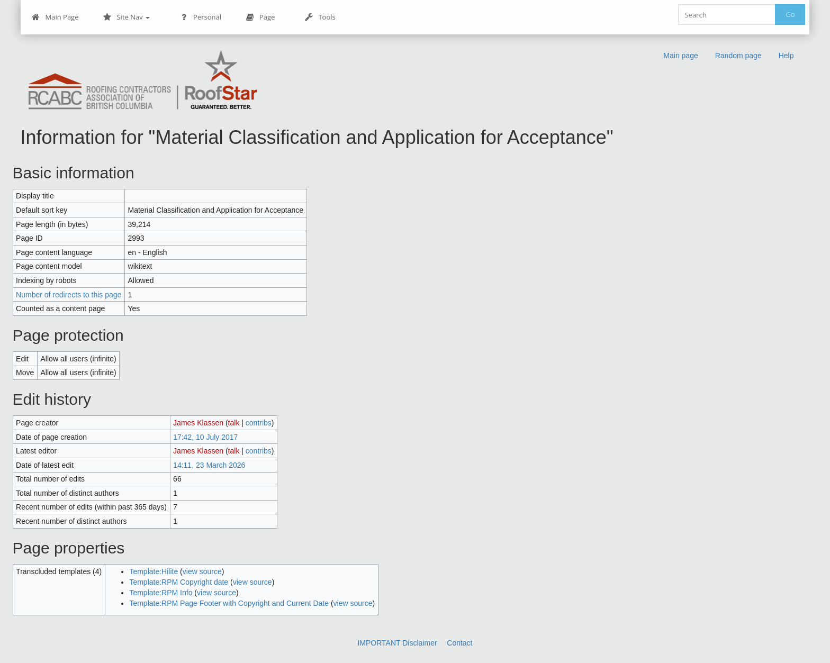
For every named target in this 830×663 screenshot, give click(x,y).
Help (786, 55)
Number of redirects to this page (68, 294)
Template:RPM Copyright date (178, 582)
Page (260, 17)
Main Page (55, 17)
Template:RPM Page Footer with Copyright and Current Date (229, 603)
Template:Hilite (153, 571)
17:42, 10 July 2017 (205, 437)
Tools (319, 17)
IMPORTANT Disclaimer (397, 643)
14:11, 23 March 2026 (209, 465)
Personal (200, 17)
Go (790, 14)
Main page (680, 55)
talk (234, 423)
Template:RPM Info (160, 592)
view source (202, 571)
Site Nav (126, 17)
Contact (459, 643)
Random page (738, 55)
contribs (259, 423)
